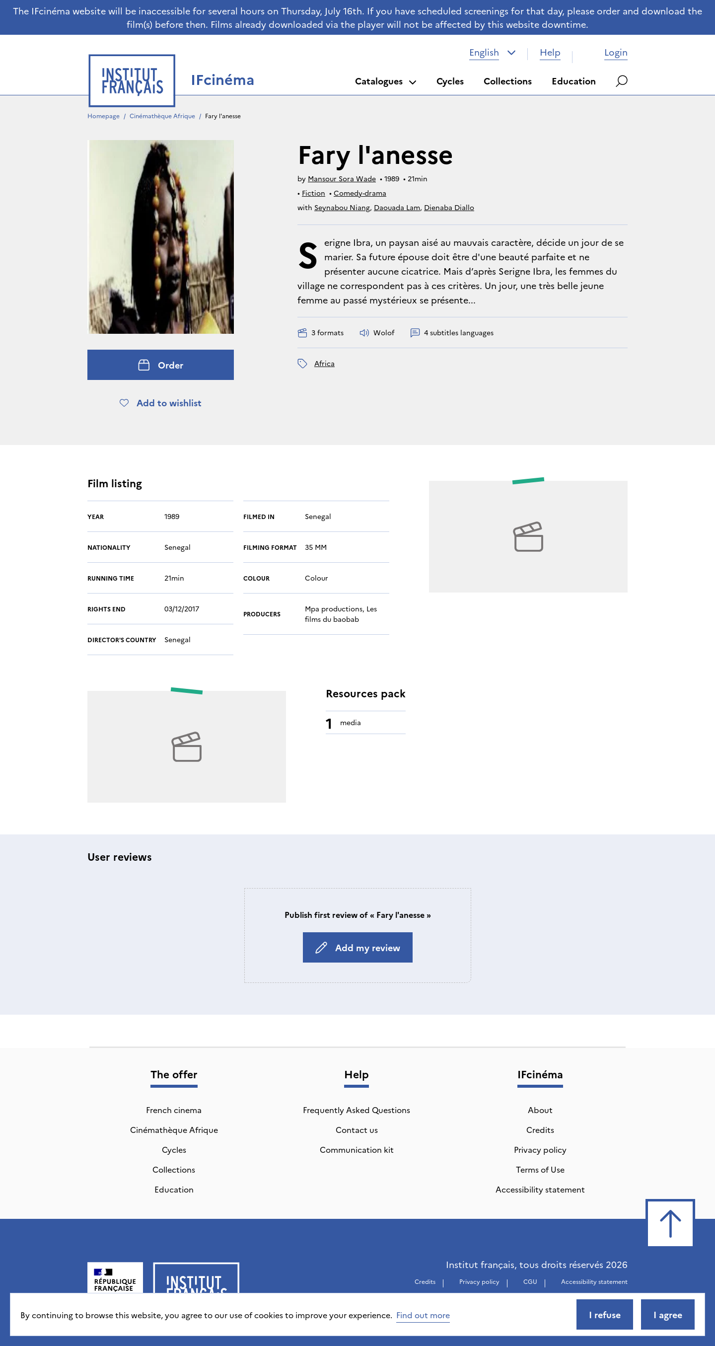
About (540, 1109)
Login (606, 52)
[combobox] (492, 52)
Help (550, 52)
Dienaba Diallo (449, 207)
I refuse (605, 1314)
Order (160, 365)
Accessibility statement (540, 1189)
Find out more (423, 1314)
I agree (667, 1314)
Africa (324, 363)
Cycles (450, 81)
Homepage (103, 115)
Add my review (357, 947)
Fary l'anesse (223, 115)
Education (574, 81)
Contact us (357, 1129)
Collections (508, 81)
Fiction (313, 193)
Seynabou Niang (342, 207)
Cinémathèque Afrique (162, 115)
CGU (530, 1281)
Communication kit (357, 1149)
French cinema (174, 1109)
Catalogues (386, 81)
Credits (540, 1129)
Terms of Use (540, 1169)
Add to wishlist (161, 402)
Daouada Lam (397, 207)
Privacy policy (540, 1149)
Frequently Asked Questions (356, 1109)
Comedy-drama (360, 193)
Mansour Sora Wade (342, 178)
